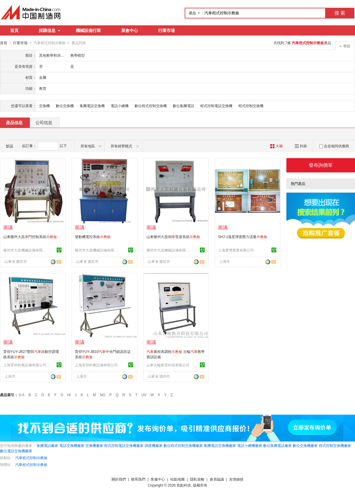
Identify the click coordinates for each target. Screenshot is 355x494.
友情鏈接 (236, 479)
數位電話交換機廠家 (16, 451)
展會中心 (129, 30)
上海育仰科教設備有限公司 (24, 365)
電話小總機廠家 (249, 445)
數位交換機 (65, 106)
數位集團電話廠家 (277, 445)
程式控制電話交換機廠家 (123, 445)
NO (102, 395)
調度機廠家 (154, 445)
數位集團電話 (183, 106)
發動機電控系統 (93, 236)
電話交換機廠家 (71, 445)
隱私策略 (197, 479)
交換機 (44, 106)
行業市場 (166, 30)
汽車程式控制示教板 (31, 458)
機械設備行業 (88, 30)
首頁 (14, 30)
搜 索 (339, 13)
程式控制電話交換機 (216, 106)
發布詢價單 (321, 164)
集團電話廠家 (47, 445)
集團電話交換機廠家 (220, 445)
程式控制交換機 (250, 106)
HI (69, 395)
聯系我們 (138, 479)
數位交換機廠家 (305, 445)
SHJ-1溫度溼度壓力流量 (242, 236)
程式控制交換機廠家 (335, 445)
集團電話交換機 (92, 106)
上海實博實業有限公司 (236, 250)
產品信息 (14, 122)
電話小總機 (120, 106)
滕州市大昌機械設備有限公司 (25, 250)
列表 (301, 146)
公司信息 (44, 122)
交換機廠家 (94, 445)
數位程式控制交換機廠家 (183, 445)
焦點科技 (184, 485)
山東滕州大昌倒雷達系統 (173, 236)
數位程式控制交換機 (151, 106)
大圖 (276, 146)
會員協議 (217, 479)
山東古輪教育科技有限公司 (167, 365)
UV (143, 395)
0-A (21, 395)
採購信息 (49, 30)
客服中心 (158, 479)
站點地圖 (177, 479)
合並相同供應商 (334, 146)
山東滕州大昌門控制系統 (30, 236)
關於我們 (119, 479)
